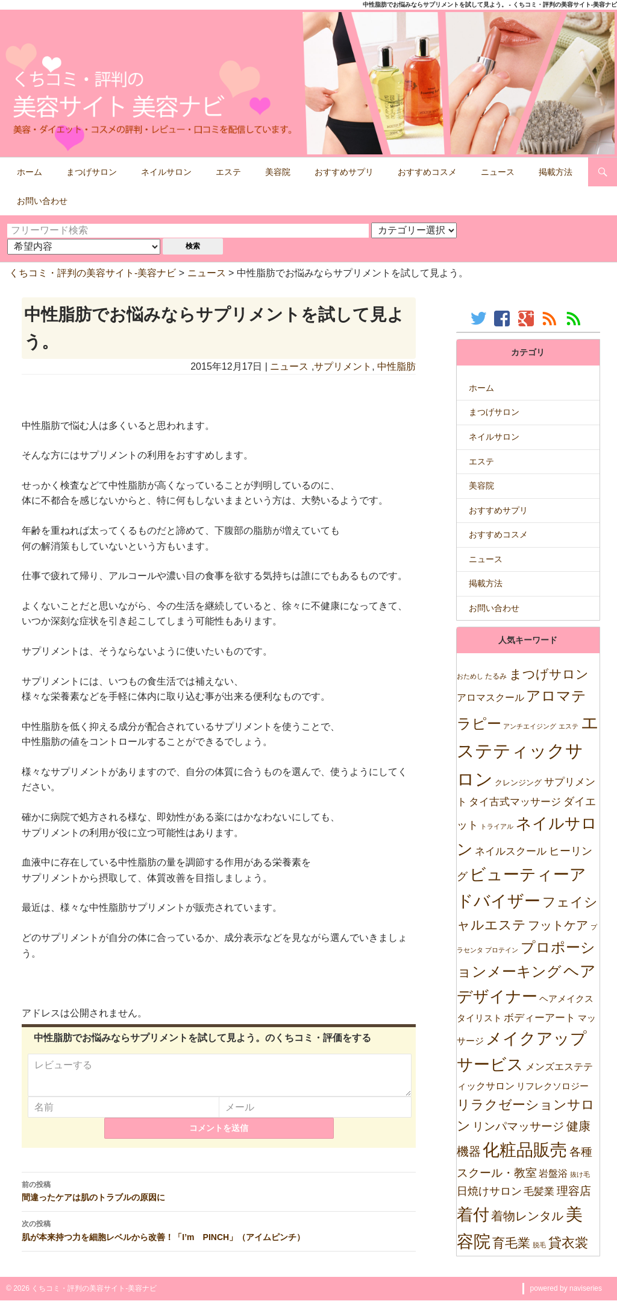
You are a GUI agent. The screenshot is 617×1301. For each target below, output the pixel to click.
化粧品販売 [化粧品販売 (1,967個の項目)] (525, 1150)
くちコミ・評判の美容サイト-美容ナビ (92, 273)
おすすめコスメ (427, 172)
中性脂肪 (396, 366)
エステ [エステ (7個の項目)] (568, 726)
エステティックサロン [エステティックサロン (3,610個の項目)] (528, 750)
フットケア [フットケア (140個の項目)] (558, 925)
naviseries (585, 1288)
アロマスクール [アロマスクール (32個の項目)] (490, 697)
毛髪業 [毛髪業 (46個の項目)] (539, 1191)
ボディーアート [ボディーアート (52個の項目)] (539, 1018)
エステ (228, 172)
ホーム (29, 172)
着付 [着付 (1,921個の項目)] (473, 1214)
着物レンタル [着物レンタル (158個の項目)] (527, 1216)
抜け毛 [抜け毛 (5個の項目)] (580, 1174)
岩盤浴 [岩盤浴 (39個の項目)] (553, 1173)
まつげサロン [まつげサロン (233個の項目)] (549, 674)
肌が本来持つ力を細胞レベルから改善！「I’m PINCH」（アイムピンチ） (219, 1237)
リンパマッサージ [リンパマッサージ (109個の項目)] (518, 1126)
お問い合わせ (42, 201)
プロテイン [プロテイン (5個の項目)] (501, 950)
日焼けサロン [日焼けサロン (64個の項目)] (489, 1191)
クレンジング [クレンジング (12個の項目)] (518, 782)
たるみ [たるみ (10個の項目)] (496, 676)
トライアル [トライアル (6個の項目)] (496, 826)
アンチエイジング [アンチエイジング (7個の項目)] (529, 726)
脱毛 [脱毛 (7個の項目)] (539, 1245)
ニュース (498, 172)
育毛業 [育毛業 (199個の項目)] (511, 1243)
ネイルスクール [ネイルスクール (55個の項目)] (511, 851)
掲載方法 (555, 172)
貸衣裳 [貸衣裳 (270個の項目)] (568, 1242)
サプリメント (343, 366)
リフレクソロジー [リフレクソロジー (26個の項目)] (552, 1086)
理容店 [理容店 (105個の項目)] (574, 1191)
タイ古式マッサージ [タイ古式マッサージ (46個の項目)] (515, 802)
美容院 (277, 172)
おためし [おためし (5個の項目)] (470, 676)
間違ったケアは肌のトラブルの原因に (219, 1197)
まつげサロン (91, 172)
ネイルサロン (166, 172)
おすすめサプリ (344, 172)
